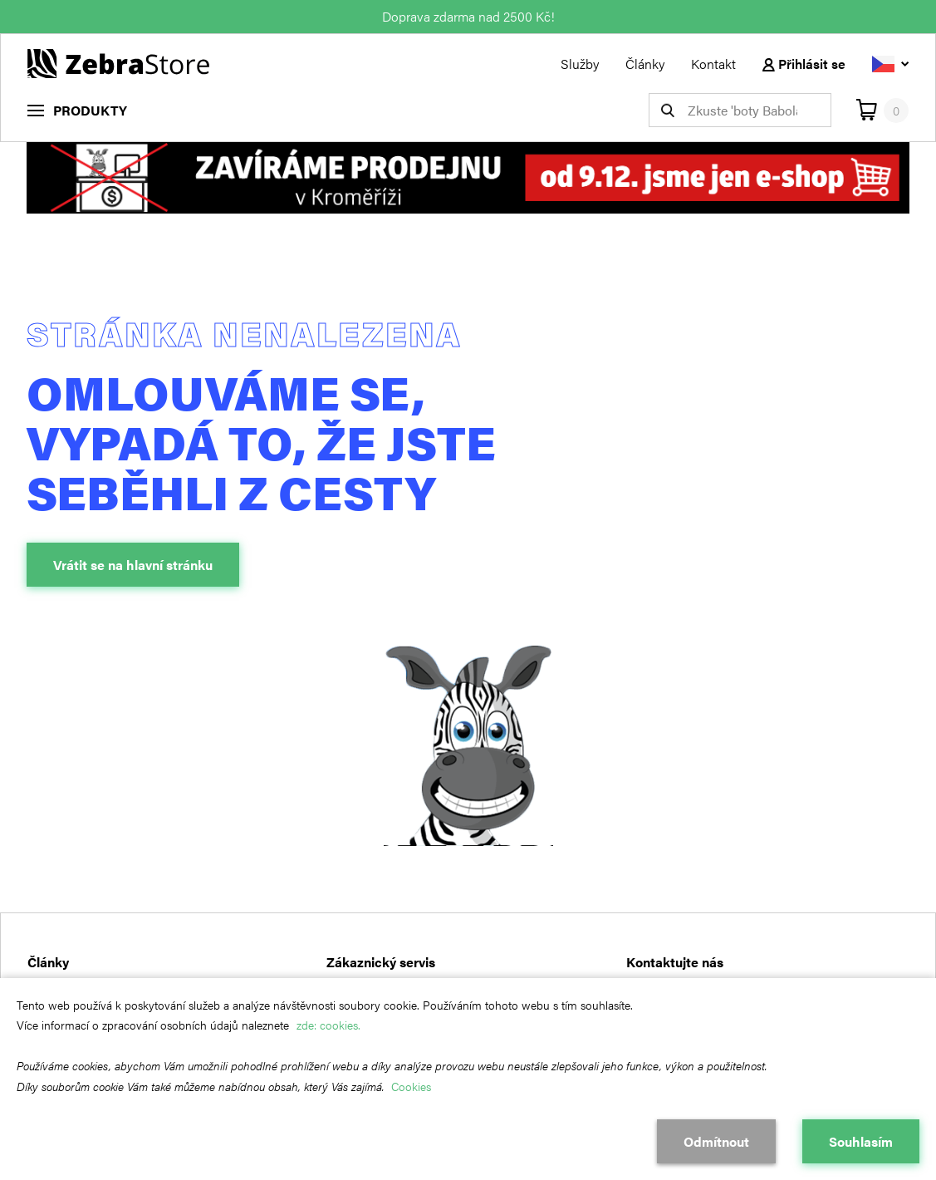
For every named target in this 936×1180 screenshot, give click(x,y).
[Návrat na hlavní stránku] (118, 61)
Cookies (411, 1086)
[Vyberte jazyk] (890, 63)
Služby (580, 63)
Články (644, 63)
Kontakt (713, 63)
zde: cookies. (328, 1024)
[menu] (77, 110)
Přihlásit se (803, 63)
